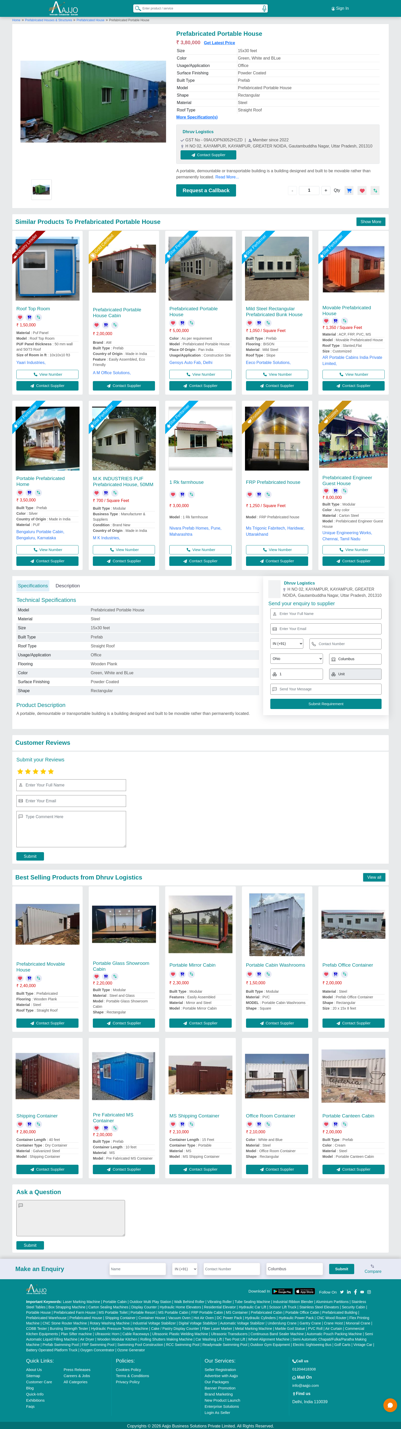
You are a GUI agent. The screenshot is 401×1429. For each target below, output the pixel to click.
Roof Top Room (33, 307)
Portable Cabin (115, 1300)
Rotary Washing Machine (110, 1322)
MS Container (237, 1311)
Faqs (30, 1405)
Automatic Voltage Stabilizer (242, 1322)
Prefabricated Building (339, 1311)
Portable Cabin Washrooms (275, 963)
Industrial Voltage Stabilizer (154, 1322)
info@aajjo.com (305, 1384)
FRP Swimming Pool (98, 1343)
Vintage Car (362, 1343)
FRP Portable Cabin (207, 1311)
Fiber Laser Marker (217, 1327)
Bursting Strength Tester (69, 1327)
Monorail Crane (358, 1322)
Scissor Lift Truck (282, 1306)
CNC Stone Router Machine (64, 1322)
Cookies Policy (128, 1368)
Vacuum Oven (179, 1316)
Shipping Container (37, 1114)
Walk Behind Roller (189, 1300)
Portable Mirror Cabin (192, 963)
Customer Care (39, 1380)
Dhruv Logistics (198, 130)
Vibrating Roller (219, 1300)
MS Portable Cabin (173, 1311)
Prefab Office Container (347, 963)
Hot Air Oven (204, 1316)
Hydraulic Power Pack (296, 1316)
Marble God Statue (290, 1327)
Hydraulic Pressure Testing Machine (119, 1327)
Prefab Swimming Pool (60, 1343)
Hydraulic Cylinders (260, 1316)
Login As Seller (217, 1411)
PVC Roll (315, 1327)
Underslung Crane (282, 1322)
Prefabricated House (90, 18)
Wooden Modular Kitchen (117, 1338)
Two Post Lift (235, 1338)
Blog (30, 1386)
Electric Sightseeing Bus (312, 1343)
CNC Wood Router (331, 1316)
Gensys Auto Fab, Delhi (190, 361)
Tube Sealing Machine (252, 1300)
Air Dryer (87, 1338)
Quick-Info (34, 1392)
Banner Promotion (220, 1386)
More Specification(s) (197, 115)
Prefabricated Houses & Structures (49, 18)
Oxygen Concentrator (97, 1348)
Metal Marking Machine (253, 1327)
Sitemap (33, 1374)
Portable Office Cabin (302, 1311)
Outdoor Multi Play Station (150, 1300)
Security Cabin (353, 1306)
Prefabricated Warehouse (46, 1316)
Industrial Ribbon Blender (293, 1300)
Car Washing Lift (208, 1338)
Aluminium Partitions (332, 1300)
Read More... (227, 175)
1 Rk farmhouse (186, 480)
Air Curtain (333, 1327)
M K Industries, (106, 536)
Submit (30, 855)
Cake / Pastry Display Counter (175, 1327)
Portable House (38, 1311)
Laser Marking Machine (81, 1300)
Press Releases (77, 1368)
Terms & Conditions (132, 1374)
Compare (373, 1267)
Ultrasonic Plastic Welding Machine (180, 1332)
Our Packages (217, 1380)
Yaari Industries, (31, 361)
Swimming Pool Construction (140, 1343)
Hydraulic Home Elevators (180, 1306)
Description (67, 584)
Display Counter (144, 1306)
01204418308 (304, 1367)
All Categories (75, 1380)
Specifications (33, 584)
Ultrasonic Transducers (229, 1332)
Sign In (340, 7)
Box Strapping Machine (66, 1306)
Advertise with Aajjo (221, 1374)
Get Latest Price (219, 41)
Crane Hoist (333, 1322)
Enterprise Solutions (222, 1405)
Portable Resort (142, 1311)
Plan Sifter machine (76, 1332)
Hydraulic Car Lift (252, 1306)
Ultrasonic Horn (107, 1332)
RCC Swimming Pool (182, 1343)
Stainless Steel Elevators (319, 1306)
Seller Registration (220, 1368)
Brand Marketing (219, 1392)
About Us (34, 1368)
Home (16, 18)
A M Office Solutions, (112, 371)
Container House (151, 1316)
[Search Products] (135, 7)
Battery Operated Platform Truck (51, 1348)
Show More (371, 220)
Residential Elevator (220, 1306)
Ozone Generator (131, 1348)
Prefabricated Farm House (75, 1311)
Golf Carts (342, 1343)
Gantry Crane (310, 1322)
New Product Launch (222, 1399)
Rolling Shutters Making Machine (166, 1338)
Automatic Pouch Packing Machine (334, 1332)
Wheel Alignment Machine (268, 1338)
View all (374, 876)
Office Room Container (270, 1114)
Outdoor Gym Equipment (270, 1343)
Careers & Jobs (77, 1374)
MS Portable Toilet (112, 1311)
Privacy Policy (128, 1380)
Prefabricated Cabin (267, 1311)
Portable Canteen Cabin (348, 1114)
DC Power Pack (229, 1316)
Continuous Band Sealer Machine (277, 1332)
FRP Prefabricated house (273, 480)
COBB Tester (36, 1327)
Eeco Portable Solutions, (268, 361)
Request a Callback (206, 189)
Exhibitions (35, 1399)
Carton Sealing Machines (108, 1306)
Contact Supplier (210, 153)
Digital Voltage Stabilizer (198, 1322)
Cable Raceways (135, 1332)
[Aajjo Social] (342, 1290)
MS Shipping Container (194, 1114)
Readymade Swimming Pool (224, 1343)
